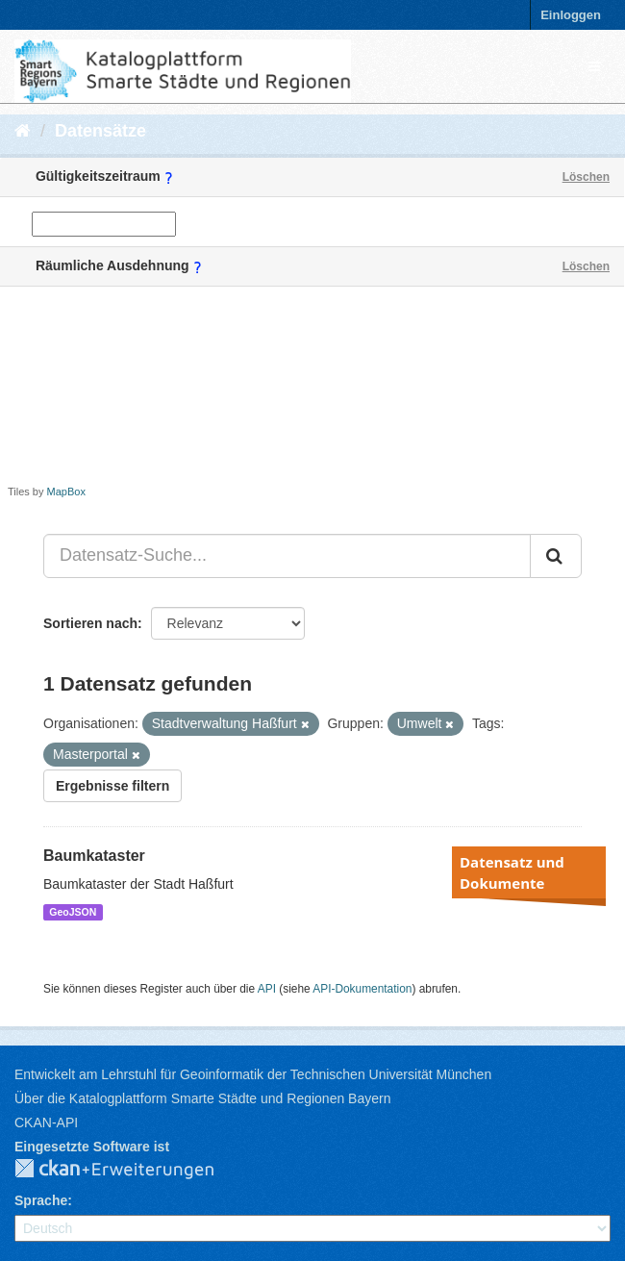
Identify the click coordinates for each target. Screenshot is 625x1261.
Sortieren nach (90, 623)
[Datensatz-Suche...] (287, 556)
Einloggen (570, 15)
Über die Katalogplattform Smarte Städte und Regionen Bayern (202, 1098)
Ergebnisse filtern (112, 786)
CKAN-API (46, 1122)
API (267, 989)
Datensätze (100, 130)
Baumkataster (94, 855)
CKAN (129, 1169)
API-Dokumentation (362, 989)
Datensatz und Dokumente (512, 872)
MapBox (66, 491)
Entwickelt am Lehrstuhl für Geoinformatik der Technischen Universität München (252, 1074)
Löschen (586, 177)
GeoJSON (72, 912)
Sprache (40, 1200)
